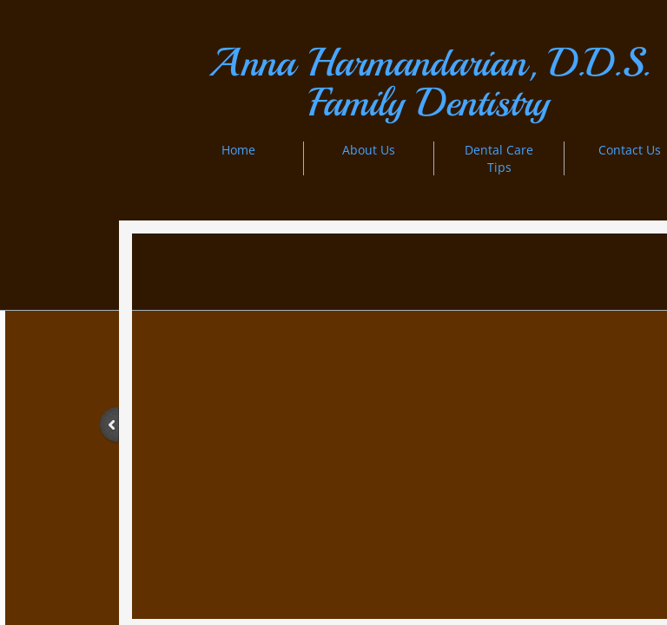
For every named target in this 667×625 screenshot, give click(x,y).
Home (238, 149)
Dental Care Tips (499, 158)
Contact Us (629, 149)
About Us (368, 149)
